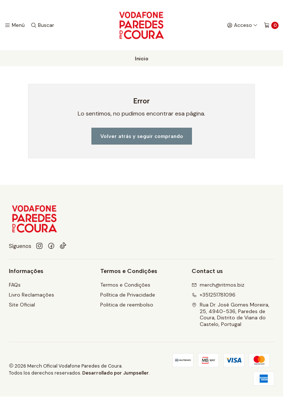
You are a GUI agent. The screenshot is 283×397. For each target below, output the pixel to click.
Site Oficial (22, 305)
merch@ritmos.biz (218, 285)
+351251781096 (213, 295)
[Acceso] (242, 25)
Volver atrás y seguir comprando (141, 136)
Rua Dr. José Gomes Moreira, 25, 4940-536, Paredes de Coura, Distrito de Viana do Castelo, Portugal (230, 315)
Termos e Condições (125, 285)
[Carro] (271, 25)
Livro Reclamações (31, 295)
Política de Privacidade (127, 295)
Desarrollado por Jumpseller (115, 373)
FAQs (15, 285)
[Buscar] (42, 25)
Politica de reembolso (126, 305)
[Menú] (14, 25)
